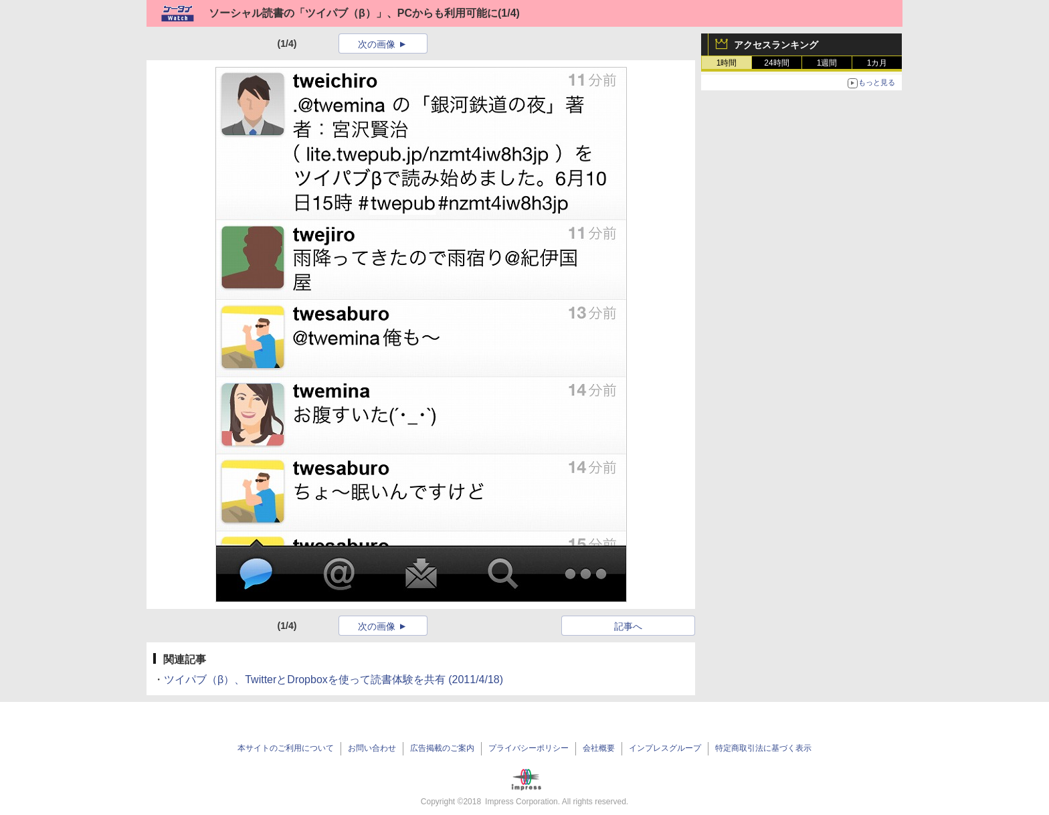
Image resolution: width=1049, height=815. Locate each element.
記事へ (628, 626)
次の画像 (376, 44)
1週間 (827, 63)
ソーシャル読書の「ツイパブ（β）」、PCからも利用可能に (353, 13)
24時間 (776, 63)
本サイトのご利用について (285, 748)
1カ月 (877, 63)
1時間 (727, 63)
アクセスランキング (776, 44)
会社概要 (599, 748)
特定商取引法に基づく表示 (763, 748)
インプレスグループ (665, 748)
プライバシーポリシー (528, 748)
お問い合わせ (372, 748)
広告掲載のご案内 (442, 748)
